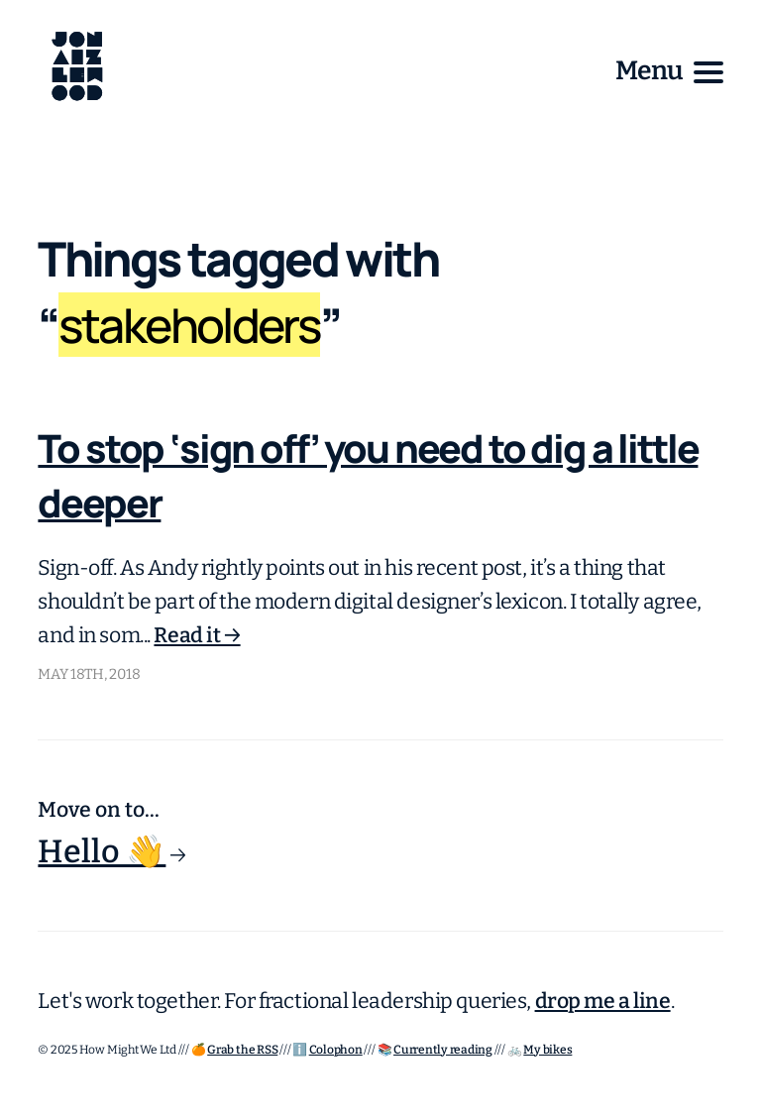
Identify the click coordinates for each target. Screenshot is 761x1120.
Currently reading (442, 1050)
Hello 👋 (101, 852)
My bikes (547, 1050)
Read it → (197, 635)
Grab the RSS (242, 1050)
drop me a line (603, 1001)
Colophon (336, 1050)
